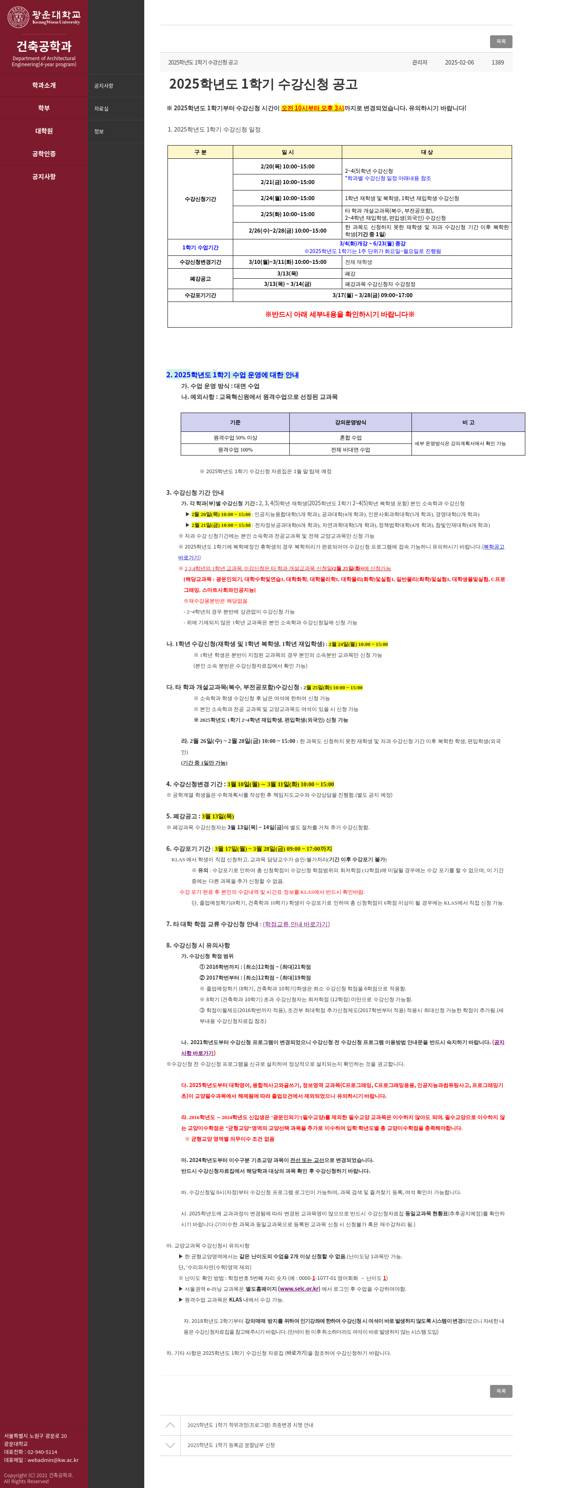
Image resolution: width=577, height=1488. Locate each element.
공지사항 (44, 176)
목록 (501, 41)
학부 (44, 108)
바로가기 (296, 1352)
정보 (99, 131)
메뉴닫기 (137, 136)
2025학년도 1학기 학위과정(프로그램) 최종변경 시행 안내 (250, 1425)
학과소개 (44, 85)
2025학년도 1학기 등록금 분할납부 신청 (231, 1445)
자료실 (101, 108)
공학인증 (44, 153)
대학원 (44, 131)
